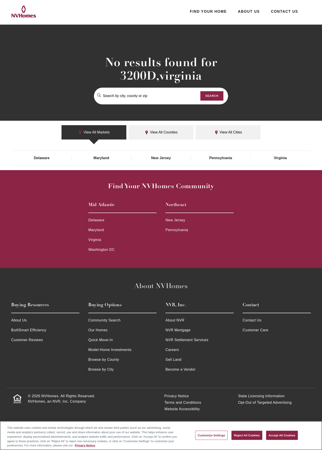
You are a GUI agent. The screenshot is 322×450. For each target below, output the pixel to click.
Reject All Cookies (247, 435)
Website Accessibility (182, 409)
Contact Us (284, 11)
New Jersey (161, 158)
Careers (172, 350)
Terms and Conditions (182, 402)
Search (211, 95)
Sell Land (173, 359)
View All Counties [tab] (161, 132)
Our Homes (98, 330)
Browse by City (101, 369)
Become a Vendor (180, 369)
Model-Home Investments (109, 350)
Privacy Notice (176, 396)
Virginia (280, 158)
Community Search (104, 320)
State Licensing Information (261, 396)
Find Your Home (208, 11)
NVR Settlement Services (186, 340)
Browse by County (103, 359)
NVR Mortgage (178, 330)
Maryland (101, 158)
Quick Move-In (100, 340)
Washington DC (101, 249)
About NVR (174, 320)
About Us (249, 11)
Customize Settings (211, 435)
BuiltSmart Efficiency (28, 330)
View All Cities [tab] (228, 132)
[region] (161, 435)
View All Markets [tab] (94, 132)
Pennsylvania (220, 158)
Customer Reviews (27, 340)
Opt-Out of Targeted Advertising (265, 402)
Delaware (41, 158)
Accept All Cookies (282, 435)
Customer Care (255, 330)
